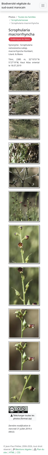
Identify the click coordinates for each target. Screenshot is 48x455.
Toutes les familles (27, 17)
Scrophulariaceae (19, 20)
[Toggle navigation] (42, 5)
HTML (12, 452)
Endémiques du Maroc (20, 39)
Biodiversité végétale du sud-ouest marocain (16, 5)
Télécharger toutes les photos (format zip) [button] (22, 417)
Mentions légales (23, 449)
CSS (18, 452)
